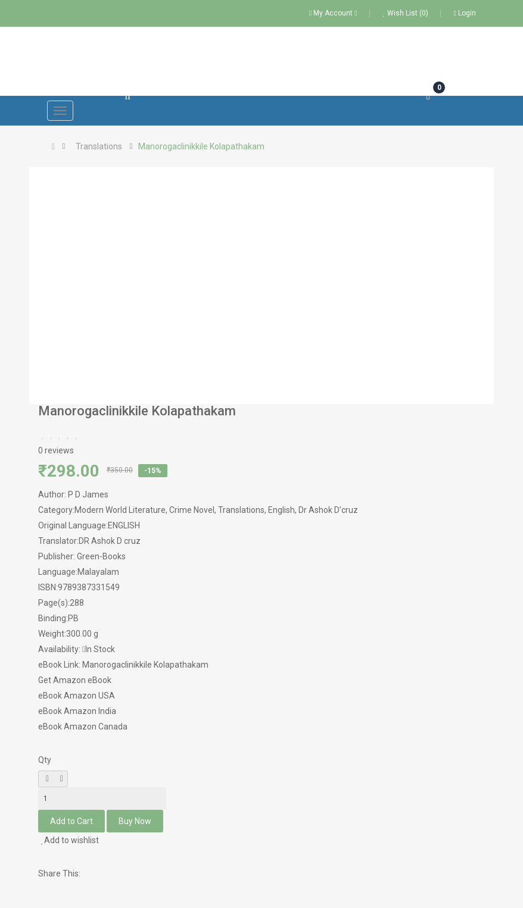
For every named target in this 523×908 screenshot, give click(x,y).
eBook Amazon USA (76, 695)
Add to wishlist (70, 840)
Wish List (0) (405, 13)
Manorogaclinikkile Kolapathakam (201, 146)
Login (465, 13)
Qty (44, 760)
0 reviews (56, 450)
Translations (99, 146)
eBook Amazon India (77, 711)
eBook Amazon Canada (82, 726)
